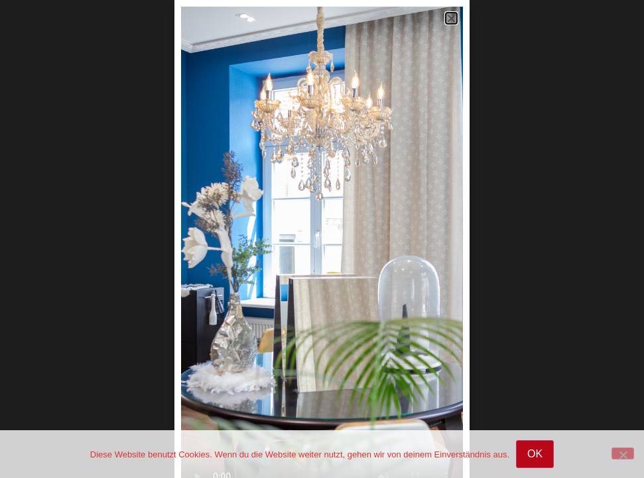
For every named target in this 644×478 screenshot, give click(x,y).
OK (535, 453)
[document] (322, 239)
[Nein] (623, 453)
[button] (451, 18)
